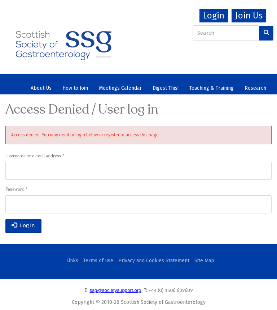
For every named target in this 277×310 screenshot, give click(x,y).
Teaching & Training (211, 88)
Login (213, 15)
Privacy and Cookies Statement (153, 260)
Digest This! (166, 88)
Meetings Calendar (120, 88)
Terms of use (98, 260)
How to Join (75, 88)
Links (72, 260)
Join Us (249, 15)
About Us (41, 88)
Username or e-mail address (34, 156)
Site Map (204, 260)
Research (255, 88)
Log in (23, 225)
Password (16, 189)
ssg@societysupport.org (115, 290)
